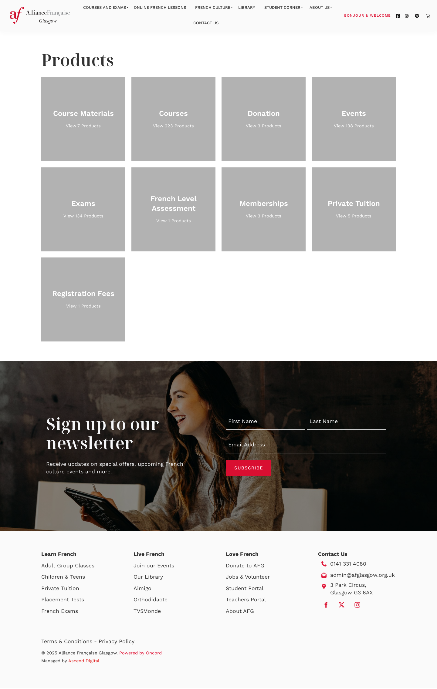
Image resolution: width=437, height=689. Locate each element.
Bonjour (379, 15)
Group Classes (75, 566)
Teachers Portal (246, 600)
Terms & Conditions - (70, 642)
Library (246, 7)
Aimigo (142, 589)
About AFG (240, 612)
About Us (320, 7)
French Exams (59, 612)
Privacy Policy (116, 642)
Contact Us (205, 23)
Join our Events (154, 566)
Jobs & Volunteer (248, 578)
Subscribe (248, 468)
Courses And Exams (104, 7)
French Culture (212, 7)
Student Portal (244, 589)
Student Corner (282, 7)
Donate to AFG (245, 566)
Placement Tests (62, 600)
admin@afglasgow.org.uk (362, 576)
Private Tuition (60, 589)
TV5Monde (147, 612)
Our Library (148, 578)
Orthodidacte (151, 600)
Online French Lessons (160, 7)
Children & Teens (63, 578)
